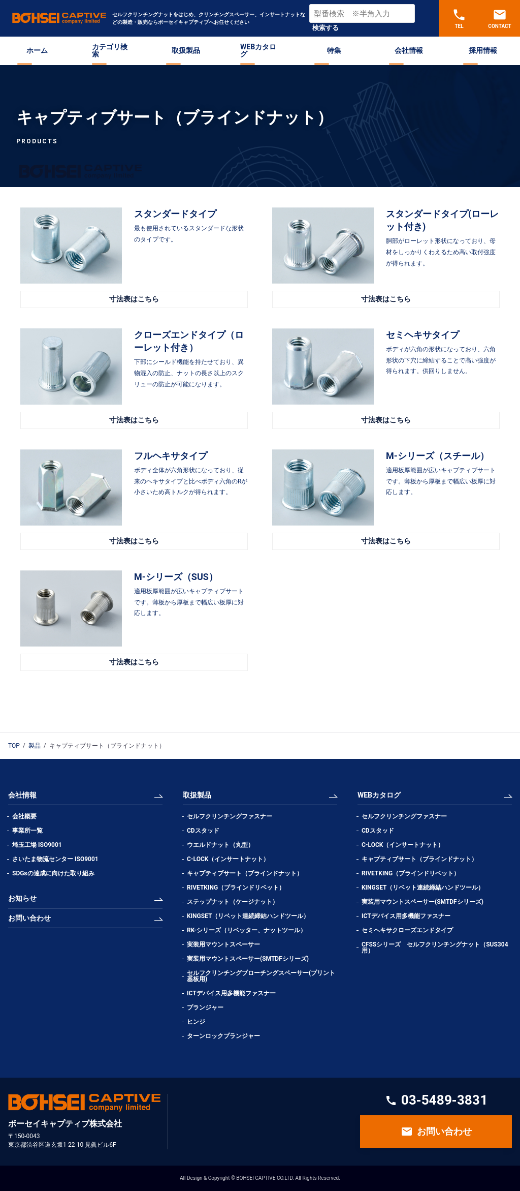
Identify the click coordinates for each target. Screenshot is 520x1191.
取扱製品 (186, 50)
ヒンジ (196, 1021)
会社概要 (24, 816)
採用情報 (483, 50)
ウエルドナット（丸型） (223, 844)
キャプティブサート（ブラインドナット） (245, 873)
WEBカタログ (258, 50)
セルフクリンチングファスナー (229, 816)
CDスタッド (203, 830)
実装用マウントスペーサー (223, 944)
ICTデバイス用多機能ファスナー (231, 993)
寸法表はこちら (134, 299)
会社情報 (409, 50)
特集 (334, 50)
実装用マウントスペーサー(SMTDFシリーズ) (248, 958)
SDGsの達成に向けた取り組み (53, 873)
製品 (34, 746)
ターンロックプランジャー (223, 1036)
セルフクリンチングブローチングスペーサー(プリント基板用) (261, 976)
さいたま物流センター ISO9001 (55, 859)
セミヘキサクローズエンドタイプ (407, 930)
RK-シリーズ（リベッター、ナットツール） (246, 930)
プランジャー (205, 1007)
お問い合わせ (29, 918)
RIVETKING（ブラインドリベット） (236, 887)
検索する (325, 28)
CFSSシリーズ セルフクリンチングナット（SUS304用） (435, 947)
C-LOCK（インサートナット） (228, 859)
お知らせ (22, 898)
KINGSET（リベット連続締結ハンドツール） (248, 916)
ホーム (37, 50)
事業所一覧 (27, 830)
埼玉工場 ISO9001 (37, 844)
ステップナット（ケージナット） (232, 901)
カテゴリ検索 (109, 50)
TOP (14, 746)
